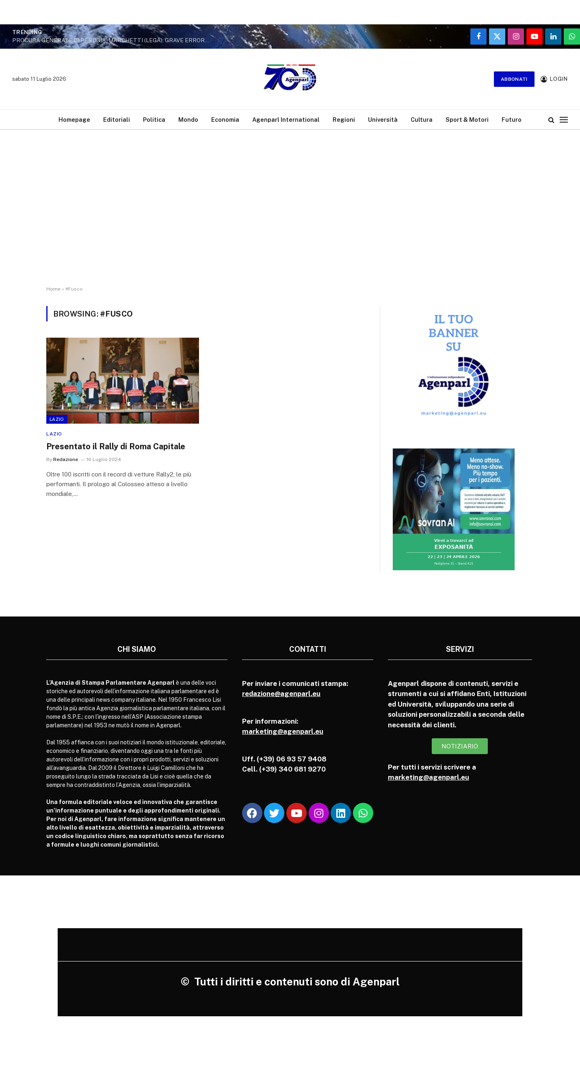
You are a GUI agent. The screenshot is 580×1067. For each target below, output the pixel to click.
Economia (225, 119)
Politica (154, 119)
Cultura (422, 119)
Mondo (188, 119)
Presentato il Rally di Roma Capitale (115, 446)
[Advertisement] (290, 201)
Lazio (57, 419)
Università (383, 119)
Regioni (344, 119)
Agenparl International (286, 119)
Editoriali (116, 119)
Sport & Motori (467, 119)
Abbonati (514, 79)
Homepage (74, 119)
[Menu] (564, 119)
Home (53, 289)
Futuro (512, 119)
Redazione (65, 459)
